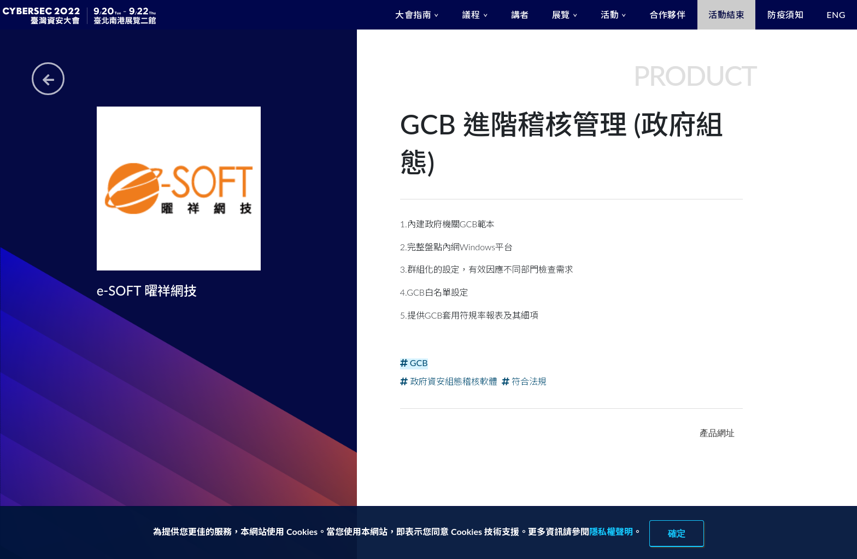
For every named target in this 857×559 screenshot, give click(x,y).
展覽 (561, 14)
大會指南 (413, 14)
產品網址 (717, 433)
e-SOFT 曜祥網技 (147, 290)
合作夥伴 (667, 14)
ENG (836, 14)
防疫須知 (785, 14)
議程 (471, 14)
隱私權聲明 (611, 531)
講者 (520, 14)
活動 (610, 14)
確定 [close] (676, 533)
